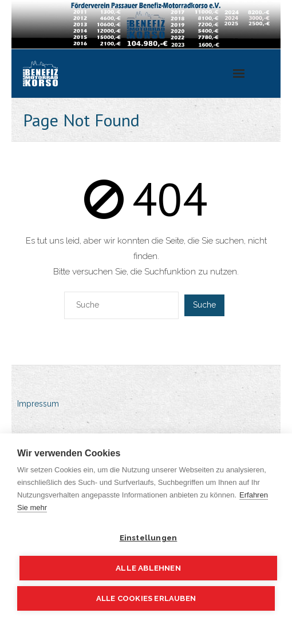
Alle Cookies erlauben (146, 598)
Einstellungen (148, 537)
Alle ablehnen (148, 567)
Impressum (38, 403)
